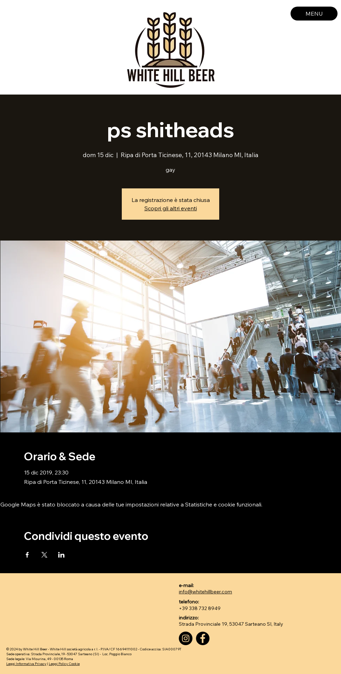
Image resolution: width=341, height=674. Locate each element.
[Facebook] (202, 638)
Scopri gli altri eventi (170, 208)
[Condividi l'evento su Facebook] (27, 555)
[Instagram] (185, 638)
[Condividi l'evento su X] (44, 555)
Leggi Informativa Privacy (26, 663)
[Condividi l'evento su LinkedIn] (61, 555)
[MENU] (314, 14)
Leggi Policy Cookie (64, 663)
